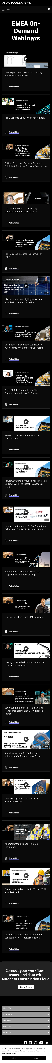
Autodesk (7, 1032)
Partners (7, 1020)
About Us (7, 1026)
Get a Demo (26, 987)
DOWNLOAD (7, 1014)
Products (7, 1008)
